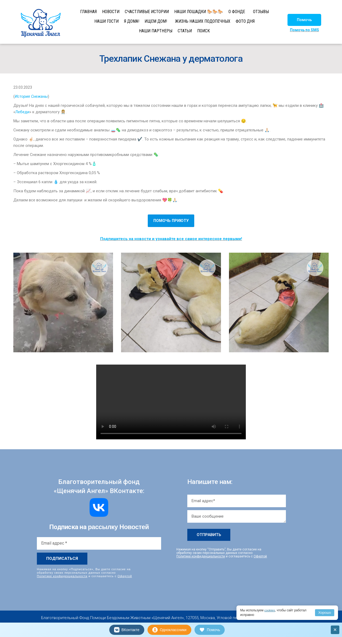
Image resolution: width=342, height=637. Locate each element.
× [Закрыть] (335, 629)
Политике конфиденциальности (62, 576)
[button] (304, 20)
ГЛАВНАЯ (88, 11)
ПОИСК (203, 30)
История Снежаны (31, 96)
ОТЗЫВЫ (261, 11)
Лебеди (22, 112)
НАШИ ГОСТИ (106, 21)
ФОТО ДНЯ (245, 21)
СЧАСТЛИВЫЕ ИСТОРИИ (147, 11)
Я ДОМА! (131, 21)
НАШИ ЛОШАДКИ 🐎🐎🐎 (198, 11)
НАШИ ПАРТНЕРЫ (155, 30)
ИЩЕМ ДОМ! (156, 21)
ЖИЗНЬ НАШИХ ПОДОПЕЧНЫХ (202, 21)
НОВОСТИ (110, 11)
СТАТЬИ (185, 30)
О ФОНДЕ (236, 11)
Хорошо (324, 613)
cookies (269, 610)
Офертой (125, 576)
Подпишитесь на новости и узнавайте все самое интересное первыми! (171, 238)
